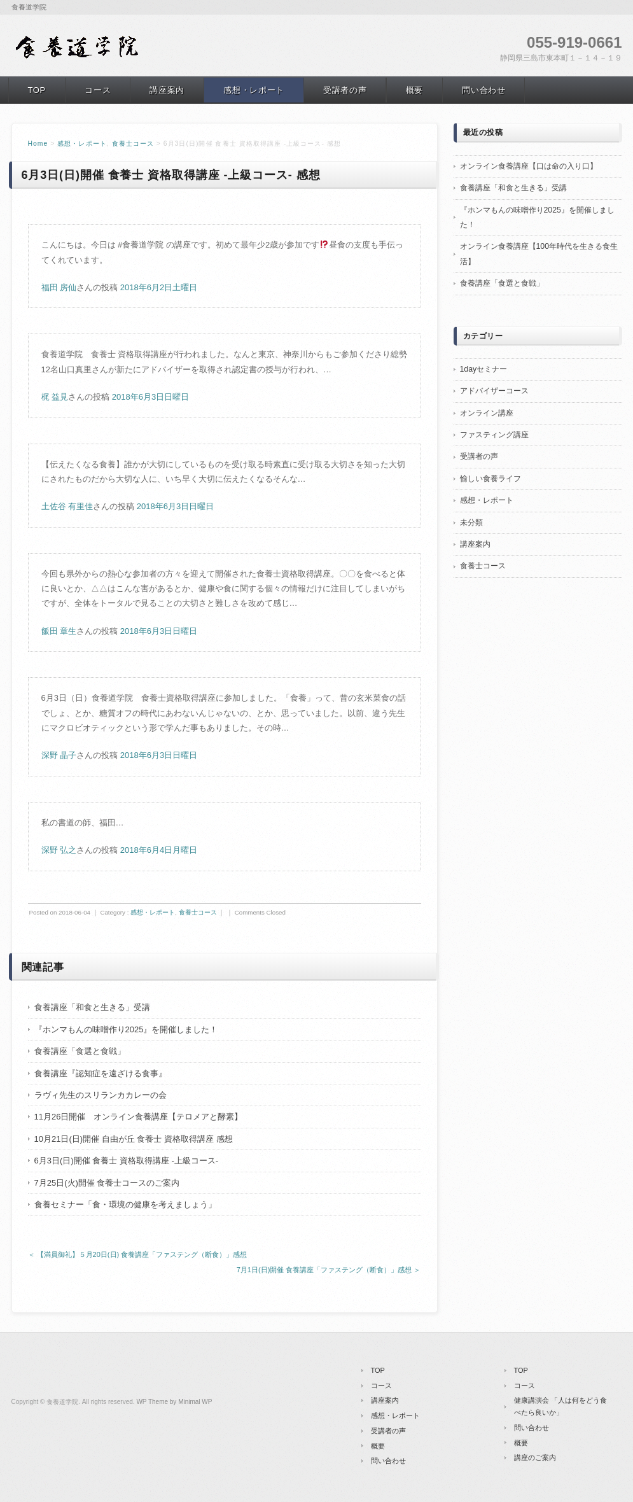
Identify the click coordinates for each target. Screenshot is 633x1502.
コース (98, 90)
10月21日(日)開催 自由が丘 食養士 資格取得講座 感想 (133, 1139)
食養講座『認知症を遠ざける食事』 (100, 1073)
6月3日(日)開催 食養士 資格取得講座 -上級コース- (126, 1160)
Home (38, 143)
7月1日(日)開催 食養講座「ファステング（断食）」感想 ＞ (329, 1270)
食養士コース (133, 143)
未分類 (471, 522)
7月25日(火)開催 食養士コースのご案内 (107, 1183)
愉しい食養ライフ (490, 478)
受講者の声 (344, 90)
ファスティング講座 (494, 434)
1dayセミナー (484, 369)
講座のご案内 (535, 1457)
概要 (414, 90)
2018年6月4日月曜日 (158, 850)
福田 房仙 (59, 287)
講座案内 (167, 90)
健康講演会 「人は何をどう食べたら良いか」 (560, 1406)
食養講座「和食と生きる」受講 (92, 1007)
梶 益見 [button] (55, 397)
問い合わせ (483, 90)
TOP (37, 90)
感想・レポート (253, 90)
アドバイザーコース (494, 390)
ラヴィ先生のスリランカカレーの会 (100, 1095)
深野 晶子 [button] (59, 755)
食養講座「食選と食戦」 (79, 1051)
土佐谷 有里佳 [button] (67, 506)
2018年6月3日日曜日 (150, 397)
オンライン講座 (486, 413)
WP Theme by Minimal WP (174, 1401)
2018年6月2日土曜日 (158, 287)
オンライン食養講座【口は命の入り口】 (528, 166)
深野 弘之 (59, 850)
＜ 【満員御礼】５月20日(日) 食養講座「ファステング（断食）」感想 (137, 1254)
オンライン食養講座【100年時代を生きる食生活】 (539, 253)
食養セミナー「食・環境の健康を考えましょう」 (125, 1204)
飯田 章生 (59, 631)
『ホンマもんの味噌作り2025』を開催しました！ (126, 1029)
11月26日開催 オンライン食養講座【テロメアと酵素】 (138, 1116)
